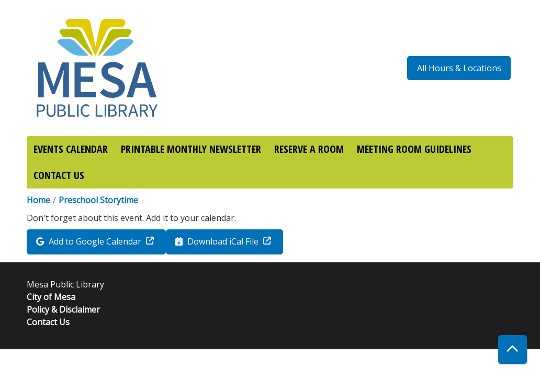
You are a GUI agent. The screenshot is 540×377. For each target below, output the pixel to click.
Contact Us (48, 322)
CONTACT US (58, 175)
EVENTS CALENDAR (70, 149)
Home (38, 200)
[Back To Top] (512, 349)
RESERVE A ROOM (309, 149)
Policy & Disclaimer (63, 309)
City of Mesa (51, 297)
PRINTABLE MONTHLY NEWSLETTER (191, 149)
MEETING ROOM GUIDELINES (414, 149)
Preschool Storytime (98, 200)
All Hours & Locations (459, 68)
